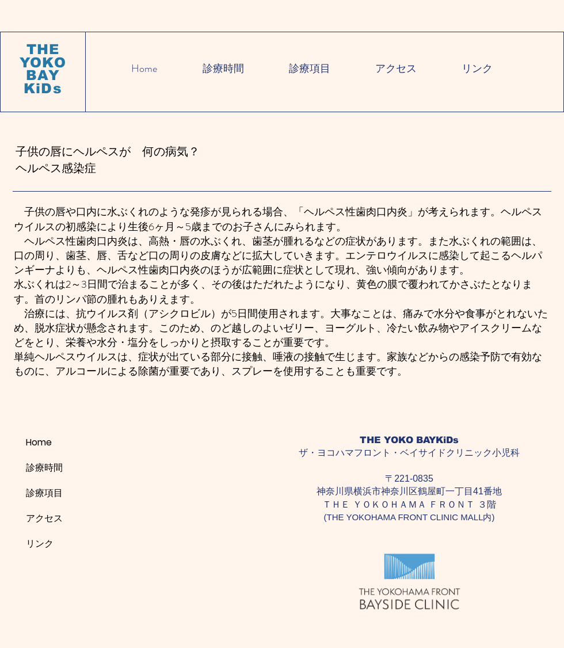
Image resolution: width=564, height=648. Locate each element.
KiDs (43, 88)
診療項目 (44, 493)
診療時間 (44, 467)
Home (39, 442)
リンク (40, 543)
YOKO (43, 62)
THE (43, 49)
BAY (43, 75)
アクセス (44, 518)
